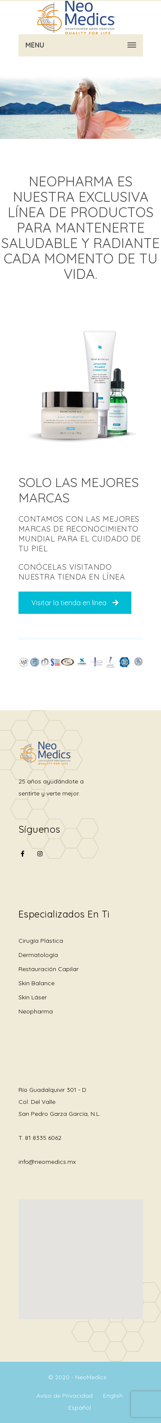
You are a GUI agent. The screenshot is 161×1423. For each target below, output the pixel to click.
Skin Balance (36, 983)
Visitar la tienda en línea (74, 602)
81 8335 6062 (43, 1138)
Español (79, 1407)
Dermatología (38, 955)
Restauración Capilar (48, 969)
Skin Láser (32, 997)
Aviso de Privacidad (64, 1395)
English (113, 1395)
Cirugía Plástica (40, 941)
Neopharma (35, 1011)
